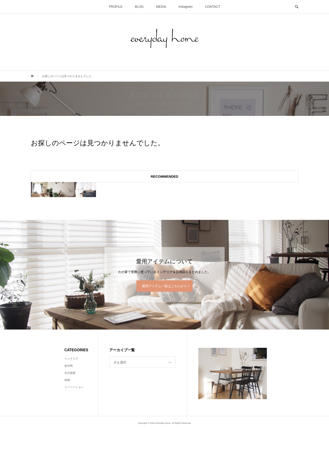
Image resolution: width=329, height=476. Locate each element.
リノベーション (74, 433)
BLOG (139, 6)
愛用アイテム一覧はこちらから (164, 333)
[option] (75, 213)
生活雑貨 (69, 419)
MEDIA (161, 6)
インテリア (71, 405)
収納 (67, 426)
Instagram (185, 6)
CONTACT (212, 6)
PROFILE (115, 6)
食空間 (68, 412)
